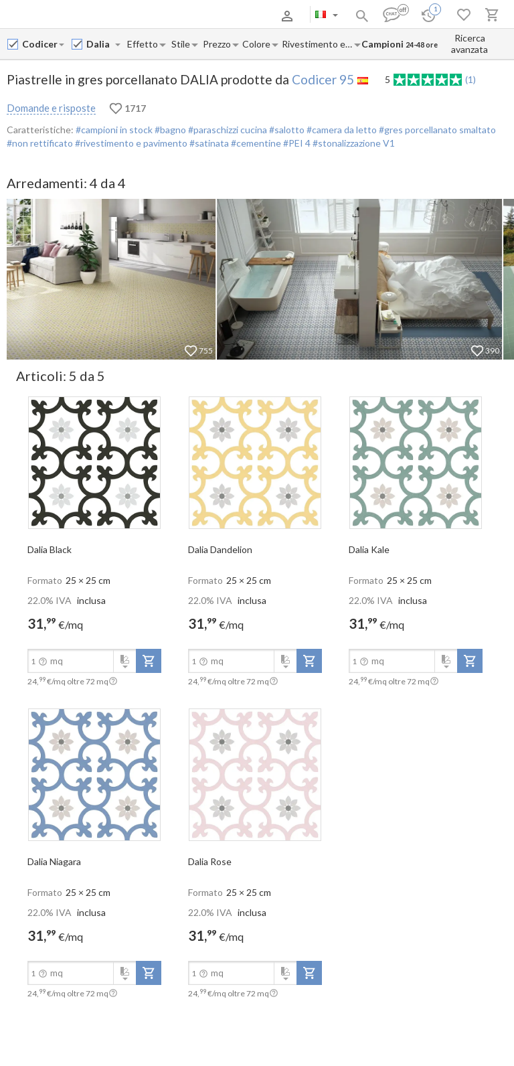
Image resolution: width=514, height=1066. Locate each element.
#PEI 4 (297, 143)
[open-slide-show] (94, 462)
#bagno (169, 129)
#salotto (286, 129)
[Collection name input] (100, 44)
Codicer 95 (323, 79)
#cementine (255, 143)
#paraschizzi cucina (226, 129)
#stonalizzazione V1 (354, 143)
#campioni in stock (114, 129)
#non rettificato (40, 143)
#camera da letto (341, 129)
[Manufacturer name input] (40, 44)
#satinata (208, 143)
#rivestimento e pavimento (130, 143)
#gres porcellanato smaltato (436, 129)
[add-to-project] (148, 661)
